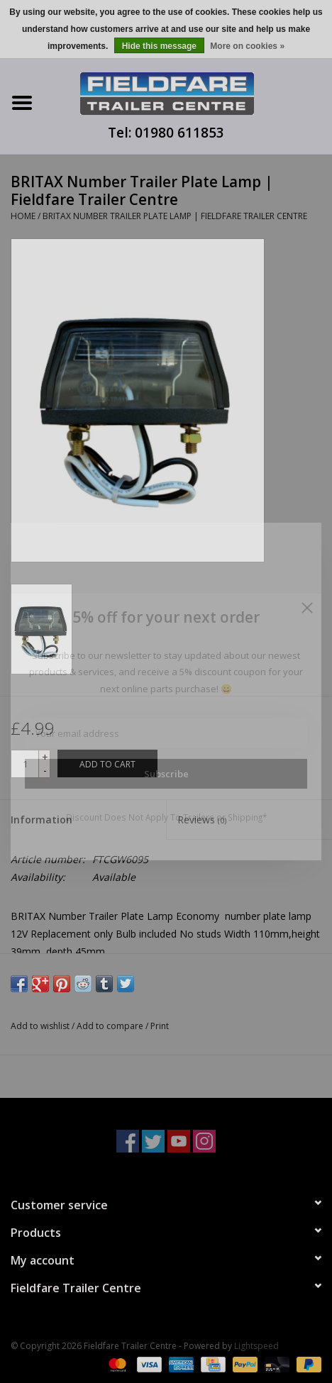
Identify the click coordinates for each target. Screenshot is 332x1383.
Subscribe (166, 773)
